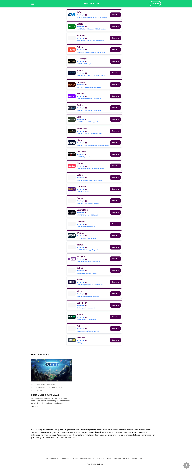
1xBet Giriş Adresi (38, 387)
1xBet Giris (51, 384)
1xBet (33, 384)
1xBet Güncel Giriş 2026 (45, 395)
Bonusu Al (115, 15)
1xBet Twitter (36, 391)
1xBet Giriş (41, 384)
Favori (155, 3)
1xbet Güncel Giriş (54, 387)
